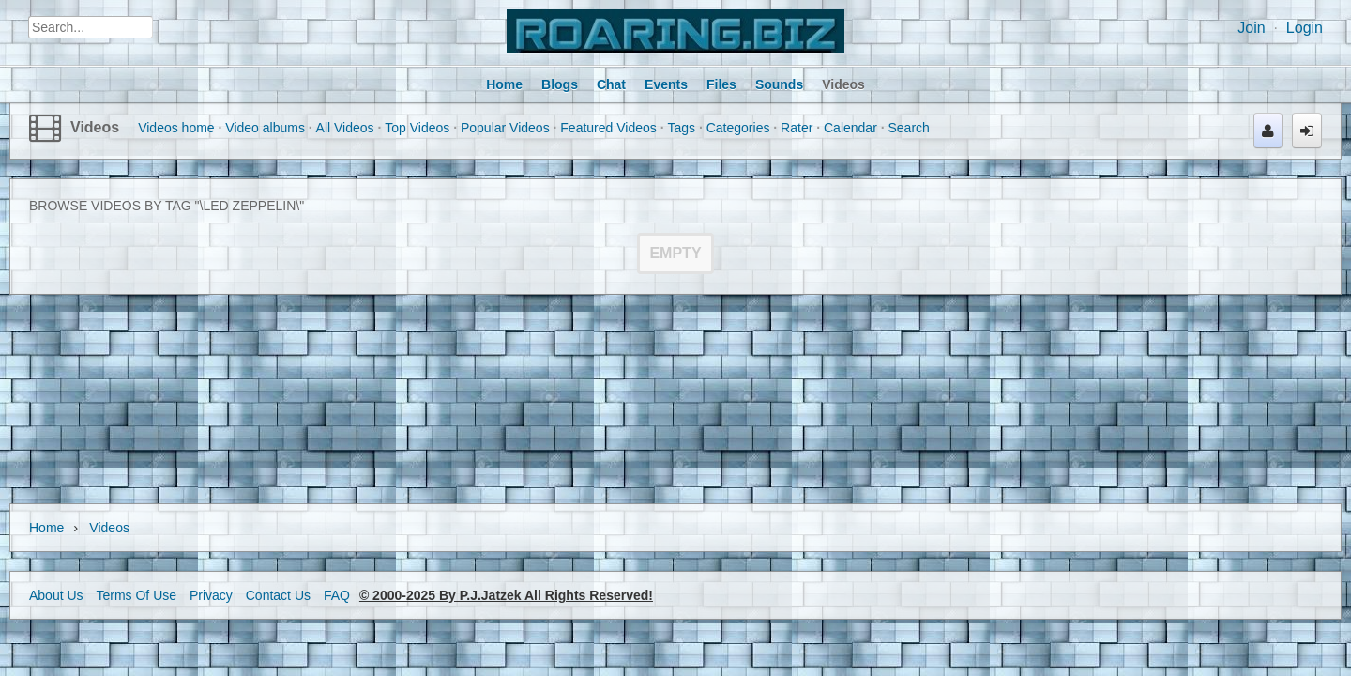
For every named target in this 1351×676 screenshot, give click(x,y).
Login (1304, 28)
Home (46, 527)
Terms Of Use (136, 595)
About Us (56, 595)
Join (1251, 28)
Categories (738, 127)
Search (909, 127)
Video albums (265, 127)
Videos (94, 127)
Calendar (850, 127)
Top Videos (417, 127)
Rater (796, 127)
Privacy (211, 595)
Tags (681, 127)
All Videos (345, 127)
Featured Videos (608, 127)
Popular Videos (505, 127)
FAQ (337, 595)
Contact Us (278, 595)
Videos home (176, 127)
